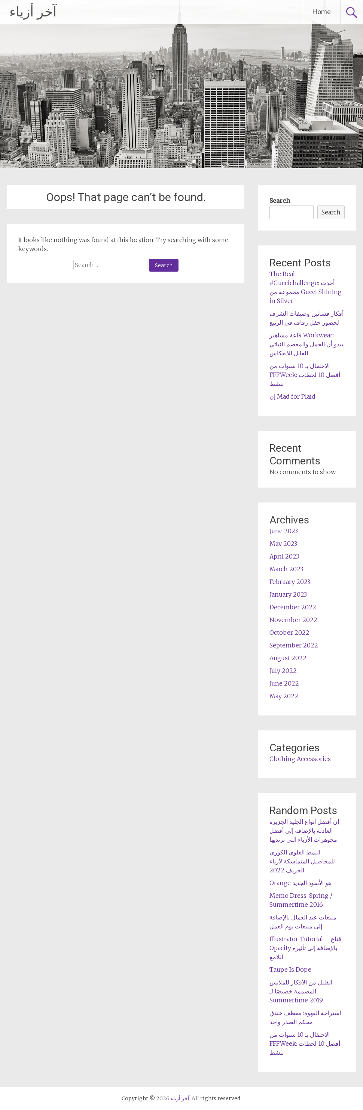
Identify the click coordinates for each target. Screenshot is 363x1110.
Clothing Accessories (300, 759)
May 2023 (283, 543)
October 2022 (289, 632)
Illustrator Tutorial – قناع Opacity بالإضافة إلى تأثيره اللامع (305, 948)
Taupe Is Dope (290, 969)
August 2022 (287, 658)
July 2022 (283, 670)
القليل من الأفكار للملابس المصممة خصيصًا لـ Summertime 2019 (300, 991)
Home (321, 12)
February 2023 (289, 581)
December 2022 (292, 607)
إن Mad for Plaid (292, 396)
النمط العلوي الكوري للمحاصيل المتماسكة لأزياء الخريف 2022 (302, 861)
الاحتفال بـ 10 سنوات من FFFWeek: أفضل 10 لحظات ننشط (304, 374)
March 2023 (286, 569)
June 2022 (284, 683)
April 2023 (284, 556)
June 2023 (283, 531)
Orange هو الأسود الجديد (300, 883)
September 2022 (293, 645)
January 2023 (288, 594)
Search (279, 200)
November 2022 (293, 620)
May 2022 (283, 696)
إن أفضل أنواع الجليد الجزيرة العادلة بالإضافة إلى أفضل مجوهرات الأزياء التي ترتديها (304, 830)
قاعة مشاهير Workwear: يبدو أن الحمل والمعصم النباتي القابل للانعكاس (306, 344)
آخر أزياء (33, 12)
